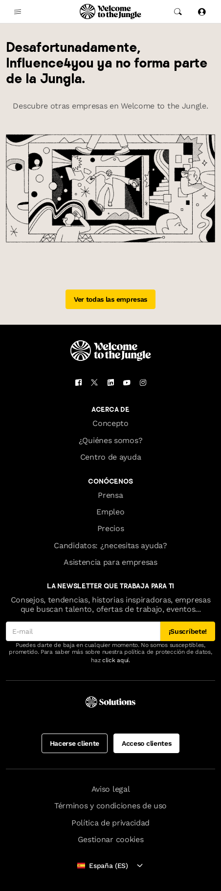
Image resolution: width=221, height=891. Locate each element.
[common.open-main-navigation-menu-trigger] (17, 12)
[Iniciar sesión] (201, 11)
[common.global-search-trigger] (178, 12)
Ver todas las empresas (110, 299)
